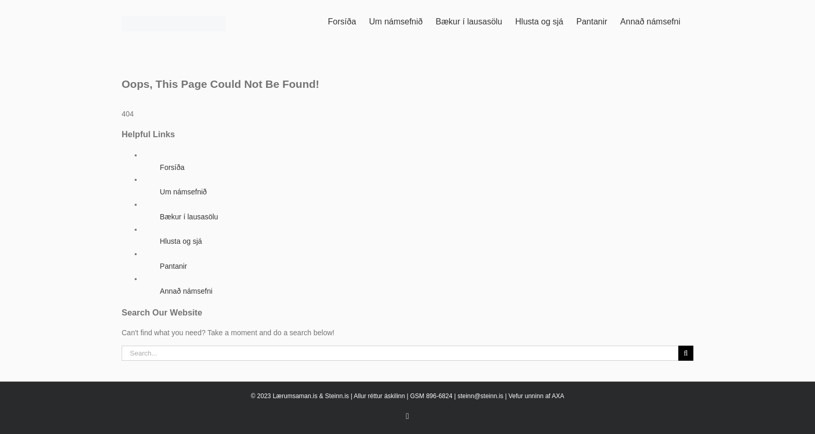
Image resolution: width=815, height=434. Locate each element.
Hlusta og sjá (181, 241)
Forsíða (172, 167)
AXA (558, 396)
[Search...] (400, 353)
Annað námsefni (186, 291)
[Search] (685, 353)
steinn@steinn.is (480, 396)
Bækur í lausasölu (189, 217)
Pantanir (173, 266)
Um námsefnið (183, 192)
